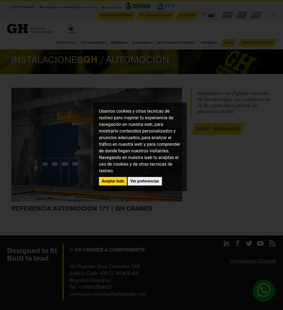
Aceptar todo (113, 181)
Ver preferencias (144, 181)
